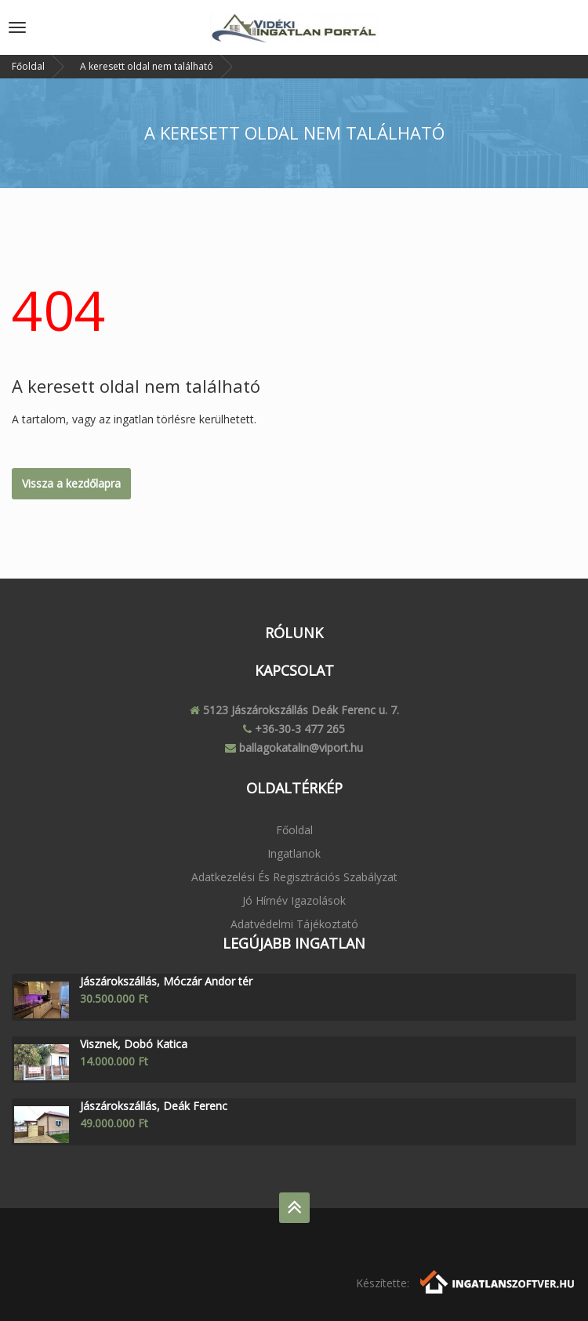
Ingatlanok (294, 853)
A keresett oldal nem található (146, 66)
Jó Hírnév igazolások (294, 900)
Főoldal (28, 66)
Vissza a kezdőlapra (71, 483)
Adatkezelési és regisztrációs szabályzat (294, 876)
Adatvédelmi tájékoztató (294, 923)
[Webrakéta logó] (498, 1280)
